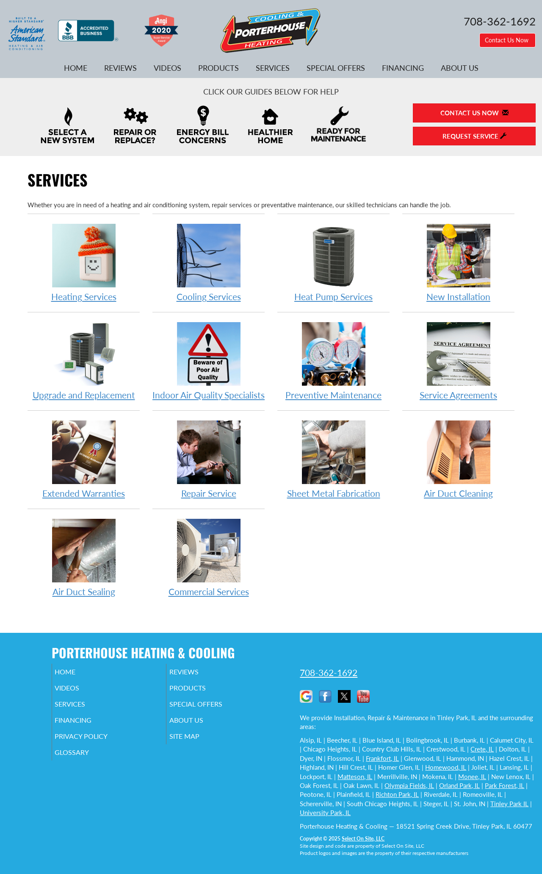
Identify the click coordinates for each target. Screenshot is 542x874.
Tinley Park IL (509, 803)
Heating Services (84, 262)
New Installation (458, 262)
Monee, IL (472, 776)
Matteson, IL (354, 776)
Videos (167, 67)
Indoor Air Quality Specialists (208, 360)
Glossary (83, 761)
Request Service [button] (474, 136)
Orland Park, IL (459, 785)
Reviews (120, 67)
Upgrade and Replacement (84, 360)
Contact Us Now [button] (507, 40)
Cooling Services (208, 262)
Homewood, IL (445, 767)
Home (75, 67)
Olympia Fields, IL (409, 785)
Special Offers (336, 67)
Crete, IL (482, 749)
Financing (403, 67)
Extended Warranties (84, 458)
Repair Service (208, 458)
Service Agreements (458, 360)
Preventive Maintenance (333, 360)
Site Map (196, 744)
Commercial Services (208, 557)
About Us (459, 67)
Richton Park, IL (397, 794)
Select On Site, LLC (363, 838)
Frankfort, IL (382, 758)
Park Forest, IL (504, 785)
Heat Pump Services (333, 262)
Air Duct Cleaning (458, 458)
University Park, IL (325, 812)
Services (273, 67)
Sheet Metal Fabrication (333, 458)
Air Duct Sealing (84, 557)
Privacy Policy (94, 744)
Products (218, 67)
